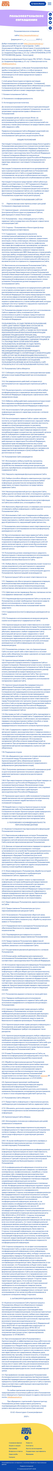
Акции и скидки (14, 1445)
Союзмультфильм (15, 1443)
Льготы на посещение (34, 1448)
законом (44, 1076)
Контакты (29, 1445)
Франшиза (29, 1454)
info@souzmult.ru (9, 64)
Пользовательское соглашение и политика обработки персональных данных (24, 1463)
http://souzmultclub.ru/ (29, 35)
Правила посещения (26, 1466)
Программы (13, 1448)
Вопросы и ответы (16, 1451)
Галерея (12, 1457)
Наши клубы (13, 1454)
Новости (29, 1443)
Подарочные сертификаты (36, 1451)
